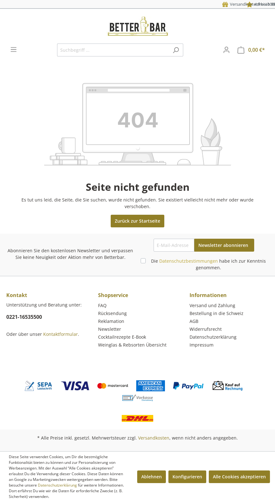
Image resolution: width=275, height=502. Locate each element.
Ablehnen (151, 477)
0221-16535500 (24, 316)
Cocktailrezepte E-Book (122, 337)
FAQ (102, 305)
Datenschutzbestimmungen (188, 261)
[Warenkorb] (251, 50)
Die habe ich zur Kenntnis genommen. (208, 264)
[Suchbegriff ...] (113, 50)
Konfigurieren (187, 477)
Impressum (202, 345)
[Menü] (13, 49)
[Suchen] (175, 50)
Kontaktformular (60, 334)
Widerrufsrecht (206, 329)
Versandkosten (153, 438)
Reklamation (111, 321)
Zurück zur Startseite (137, 221)
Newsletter (109, 329)
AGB (194, 321)
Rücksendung (112, 313)
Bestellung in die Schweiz (216, 313)
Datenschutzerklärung (213, 337)
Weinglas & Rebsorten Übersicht (132, 345)
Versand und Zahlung (212, 305)
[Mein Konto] (226, 50)
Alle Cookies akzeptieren (239, 477)
